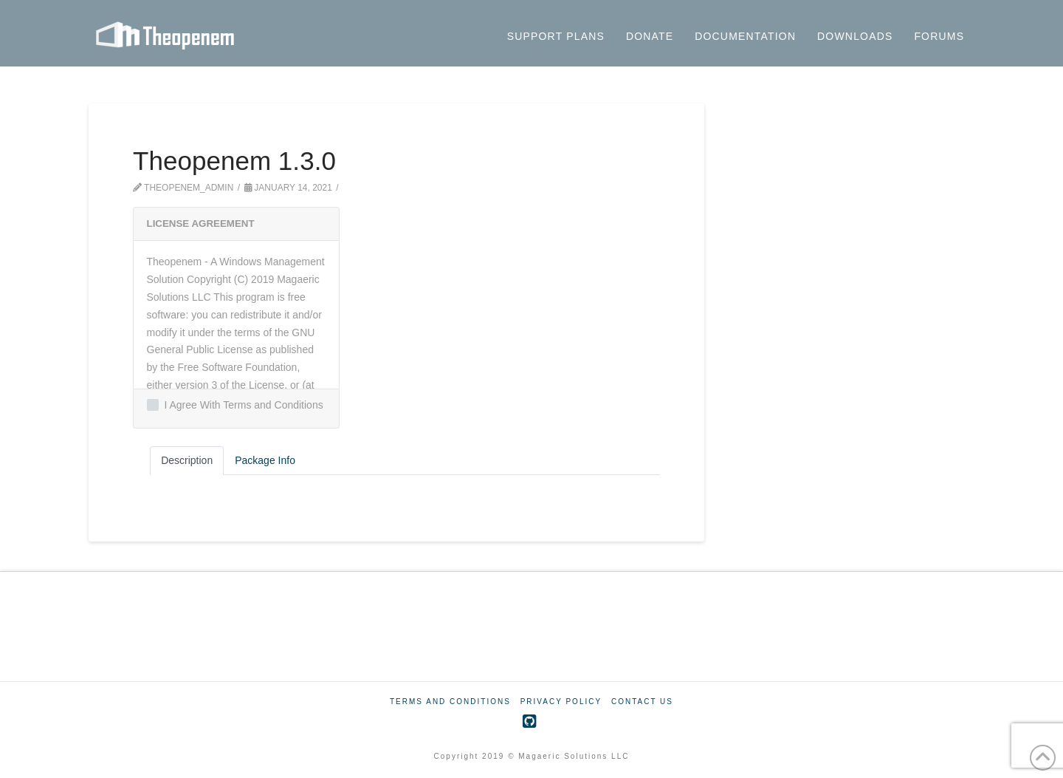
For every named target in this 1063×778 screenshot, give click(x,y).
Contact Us (642, 701)
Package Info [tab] (265, 460)
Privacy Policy (561, 701)
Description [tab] (187, 460)
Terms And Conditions (450, 701)
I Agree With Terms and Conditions (235, 405)
